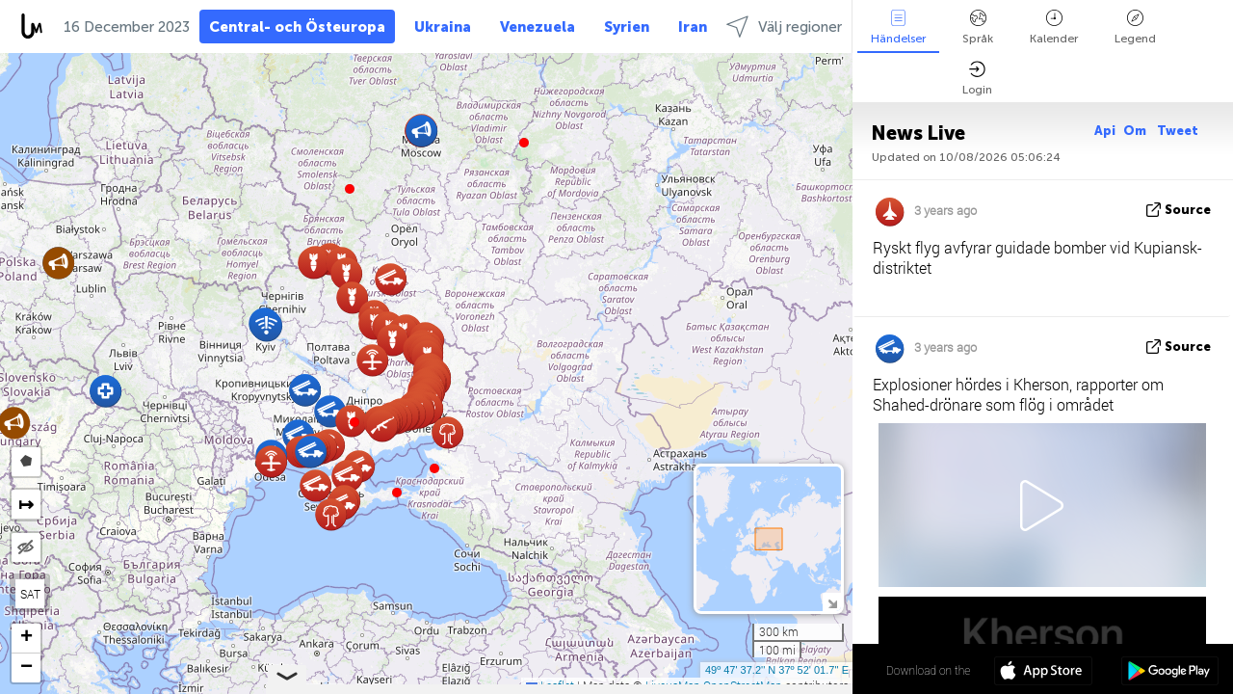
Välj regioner (784, 26)
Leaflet (550, 685)
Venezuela (537, 27)
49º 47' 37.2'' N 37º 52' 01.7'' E (777, 670)
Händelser (898, 27)
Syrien (626, 27)
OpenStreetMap (742, 685)
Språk (977, 27)
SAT (30, 593)
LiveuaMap (672, 685)
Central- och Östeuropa (297, 27)
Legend (1135, 27)
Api (1104, 130)
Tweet (1177, 130)
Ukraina (442, 27)
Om (1136, 130)
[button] (354, 422)
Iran (692, 27)
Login (977, 78)
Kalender (1054, 27)
